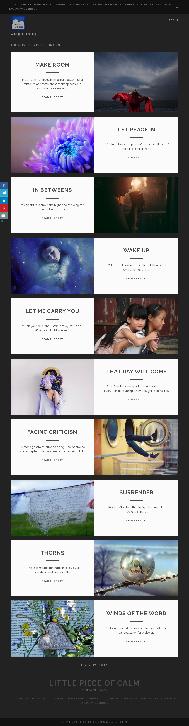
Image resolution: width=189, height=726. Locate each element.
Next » (103, 664)
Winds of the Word (136, 613)
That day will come (136, 371)
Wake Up (136, 250)
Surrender (136, 492)
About (173, 20)
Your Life (40, 4)
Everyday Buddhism (23, 9)
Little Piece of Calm (94, 683)
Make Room (52, 65)
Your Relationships (119, 4)
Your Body (94, 4)
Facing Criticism (52, 432)
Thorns (52, 553)
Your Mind (57, 4)
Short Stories (161, 4)
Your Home (23, 4)
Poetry (142, 4)
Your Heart (75, 4)
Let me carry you (52, 311)
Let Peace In (136, 129)
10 (94, 664)
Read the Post (52, 97)
